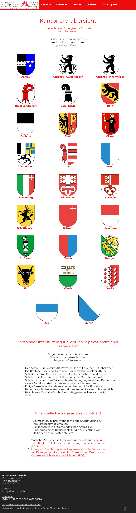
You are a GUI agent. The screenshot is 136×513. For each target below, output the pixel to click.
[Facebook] (125, 509)
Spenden (7, 496)
